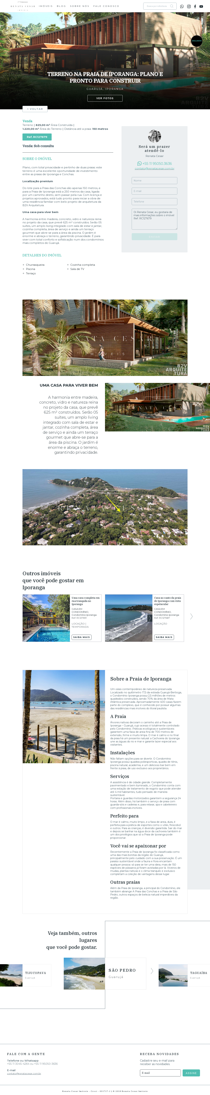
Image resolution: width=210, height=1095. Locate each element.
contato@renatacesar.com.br (154, 168)
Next (67, 618)
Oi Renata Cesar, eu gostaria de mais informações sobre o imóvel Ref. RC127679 (154, 219)
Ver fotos (105, 98)
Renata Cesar (23, 6)
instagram (189, 6)
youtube (201, 6)
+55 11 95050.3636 (157, 164)
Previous (18, 616)
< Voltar (35, 109)
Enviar (154, 236)
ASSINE (192, 1073)
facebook (195, 6)
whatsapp (182, 6)
